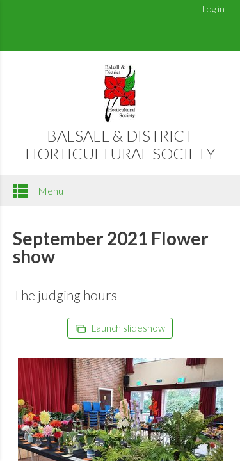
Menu (38, 190)
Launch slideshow (120, 328)
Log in (213, 8)
